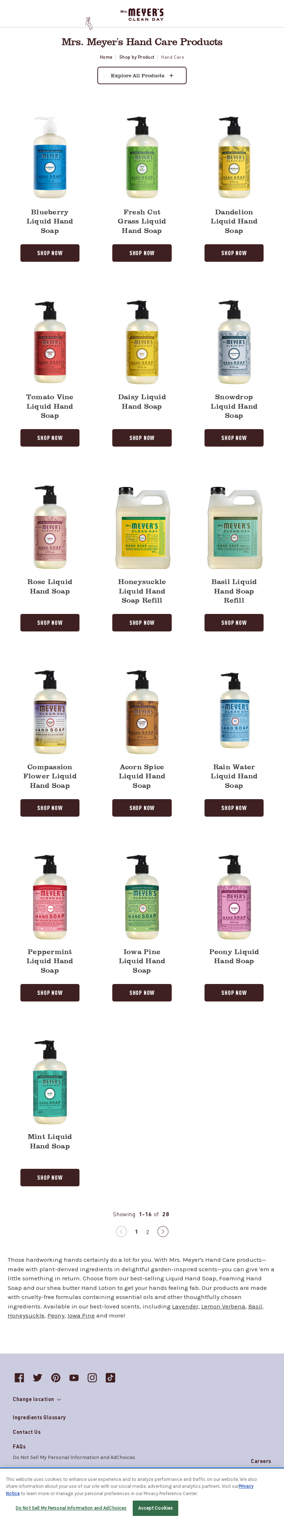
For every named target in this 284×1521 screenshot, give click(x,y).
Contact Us (26, 1431)
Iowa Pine (81, 1315)
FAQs (19, 1446)
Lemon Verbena (223, 1306)
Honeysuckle (26, 1315)
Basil (255, 1306)
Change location (37, 1399)
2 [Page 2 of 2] (147, 1232)
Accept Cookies (155, 1508)
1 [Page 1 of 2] (137, 1231)
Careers (261, 1460)
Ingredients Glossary (39, 1417)
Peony (56, 1315)
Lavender (185, 1306)
